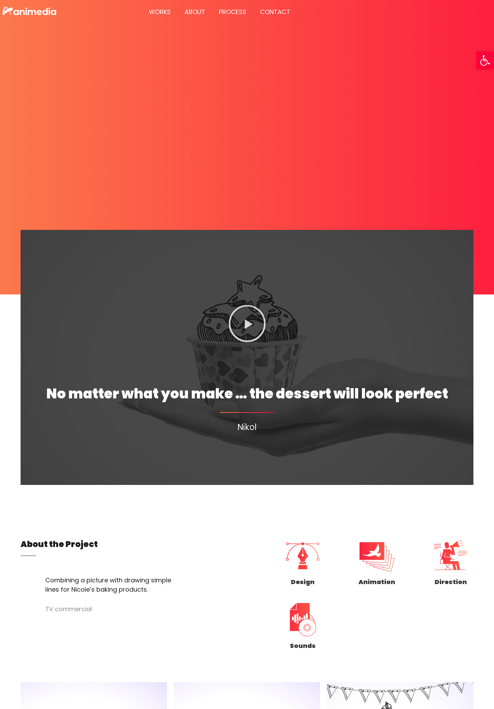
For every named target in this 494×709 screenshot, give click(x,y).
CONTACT (275, 12)
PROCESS (232, 12)
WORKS (160, 12)
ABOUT (195, 12)
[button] (485, 60)
